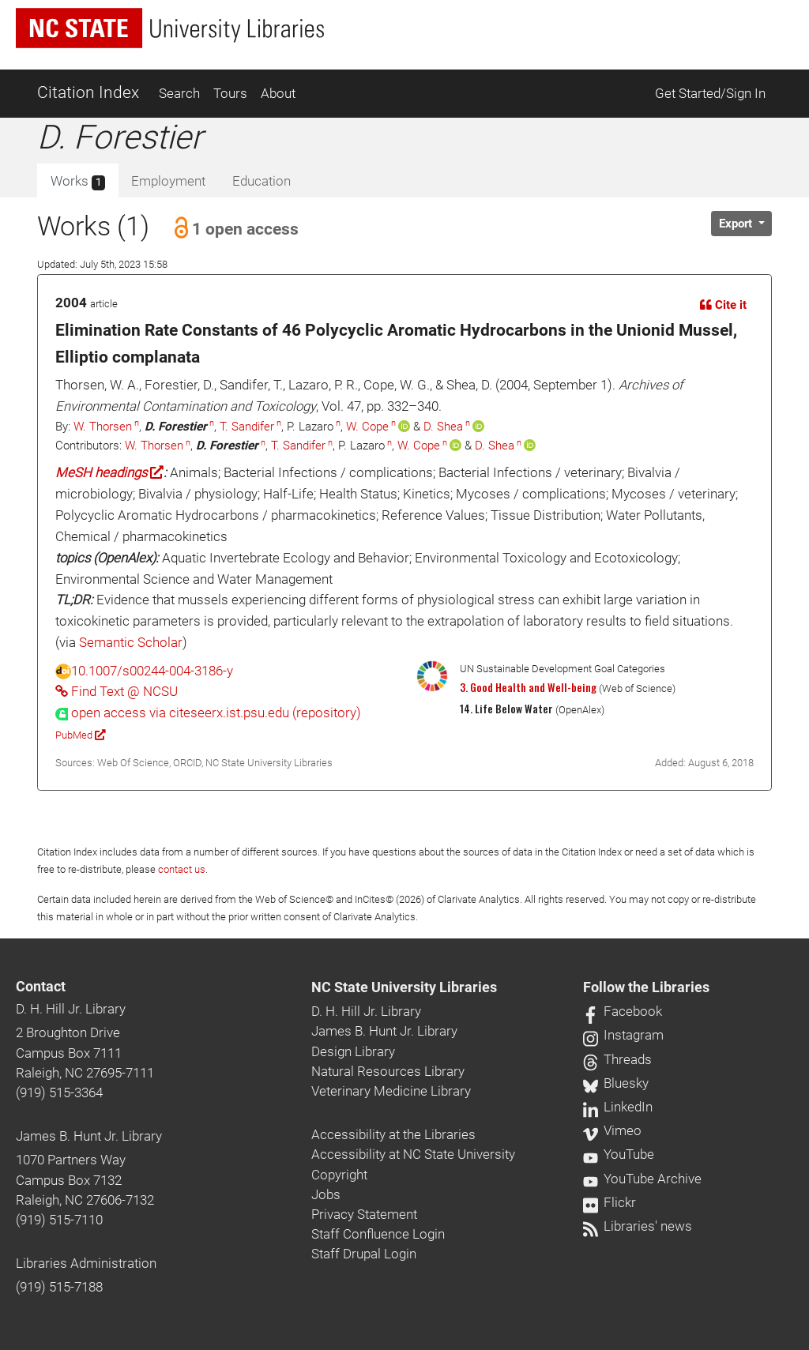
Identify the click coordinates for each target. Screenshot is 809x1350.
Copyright (339, 1175)
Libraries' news (637, 1226)
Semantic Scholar (130, 642)
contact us (181, 869)
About (278, 93)
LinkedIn (618, 1107)
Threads (617, 1059)
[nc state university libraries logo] (170, 28)
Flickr (609, 1202)
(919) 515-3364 (59, 1092)
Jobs (326, 1194)
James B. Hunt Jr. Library (89, 1136)
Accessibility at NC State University (413, 1154)
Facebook (622, 1011)
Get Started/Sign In (710, 93)
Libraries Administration (86, 1263)
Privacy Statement (364, 1214)
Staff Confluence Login (378, 1234)
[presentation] (208, 712)
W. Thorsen (102, 426)
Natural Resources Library (388, 1071)
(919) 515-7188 (59, 1287)
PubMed (80, 735)
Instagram (623, 1035)
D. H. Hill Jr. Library (71, 1009)
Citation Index (88, 92)
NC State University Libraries (404, 987)
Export (737, 223)
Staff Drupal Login (363, 1254)
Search (179, 93)
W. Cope (367, 426)
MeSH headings (109, 472)
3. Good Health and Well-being (528, 687)
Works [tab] (78, 181)
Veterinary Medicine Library (391, 1091)
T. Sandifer (247, 426)
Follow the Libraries (646, 987)
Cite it (723, 305)
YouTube (618, 1154)
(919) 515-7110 (59, 1220)
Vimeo (612, 1130)
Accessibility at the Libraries (393, 1134)
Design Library (353, 1051)
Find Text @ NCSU (116, 691)
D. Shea (443, 426)
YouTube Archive (642, 1178)
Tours (230, 93)
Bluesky (616, 1083)
